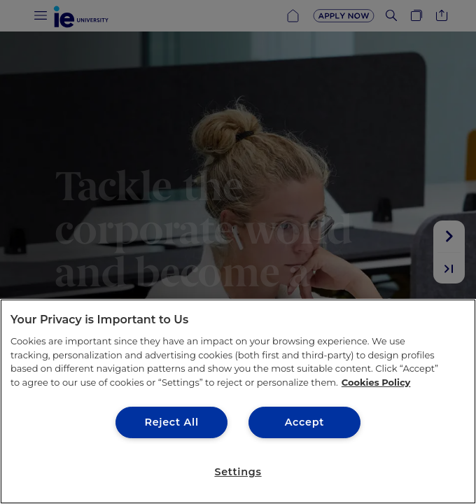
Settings (237, 471)
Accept (304, 422)
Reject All (171, 422)
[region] (238, 401)
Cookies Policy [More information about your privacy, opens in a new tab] (376, 382)
